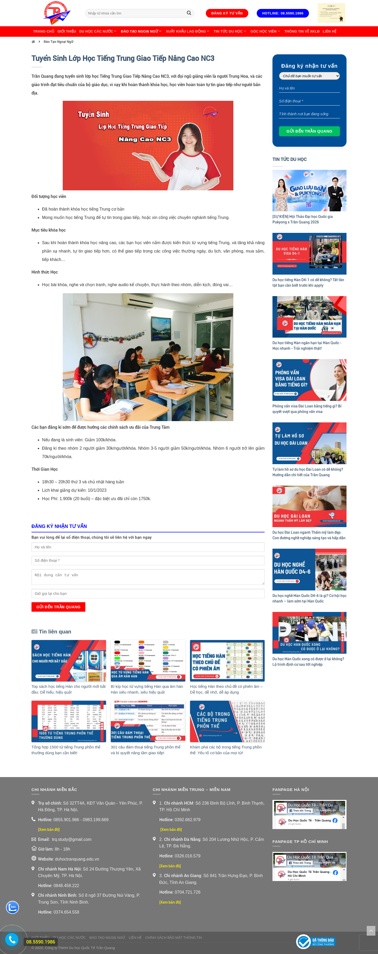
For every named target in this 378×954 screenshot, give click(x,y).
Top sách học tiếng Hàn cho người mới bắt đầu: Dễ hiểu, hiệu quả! (69, 689)
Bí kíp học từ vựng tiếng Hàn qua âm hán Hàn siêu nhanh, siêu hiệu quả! (147, 689)
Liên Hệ (329, 31)
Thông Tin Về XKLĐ (301, 31)
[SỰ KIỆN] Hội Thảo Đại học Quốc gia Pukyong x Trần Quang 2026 (302, 219)
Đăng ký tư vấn (227, 13)
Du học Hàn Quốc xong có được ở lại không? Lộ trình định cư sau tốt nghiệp (308, 662)
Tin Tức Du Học (230, 31)
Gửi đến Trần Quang (58, 607)
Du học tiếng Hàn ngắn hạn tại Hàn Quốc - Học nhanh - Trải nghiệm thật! (307, 345)
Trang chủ (43, 31)
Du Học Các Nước (98, 31)
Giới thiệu (66, 31)
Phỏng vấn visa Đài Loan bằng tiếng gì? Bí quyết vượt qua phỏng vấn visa (307, 409)
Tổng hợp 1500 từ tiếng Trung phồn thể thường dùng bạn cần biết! (66, 750)
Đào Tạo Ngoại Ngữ (142, 31)
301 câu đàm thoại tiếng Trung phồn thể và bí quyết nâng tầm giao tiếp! (145, 750)
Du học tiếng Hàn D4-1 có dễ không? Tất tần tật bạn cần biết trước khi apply (308, 282)
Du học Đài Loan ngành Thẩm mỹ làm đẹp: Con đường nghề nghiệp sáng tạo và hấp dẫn (308, 535)
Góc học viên (265, 31)
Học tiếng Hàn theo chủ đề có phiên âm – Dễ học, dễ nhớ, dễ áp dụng (226, 689)
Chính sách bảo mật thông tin (173, 938)
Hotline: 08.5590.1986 (282, 13)
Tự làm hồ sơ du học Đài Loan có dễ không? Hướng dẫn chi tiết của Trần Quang (307, 472)
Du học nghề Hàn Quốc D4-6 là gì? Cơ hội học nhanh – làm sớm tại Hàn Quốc (309, 598)
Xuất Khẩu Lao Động (188, 31)
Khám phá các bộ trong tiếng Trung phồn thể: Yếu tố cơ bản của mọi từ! (226, 750)
